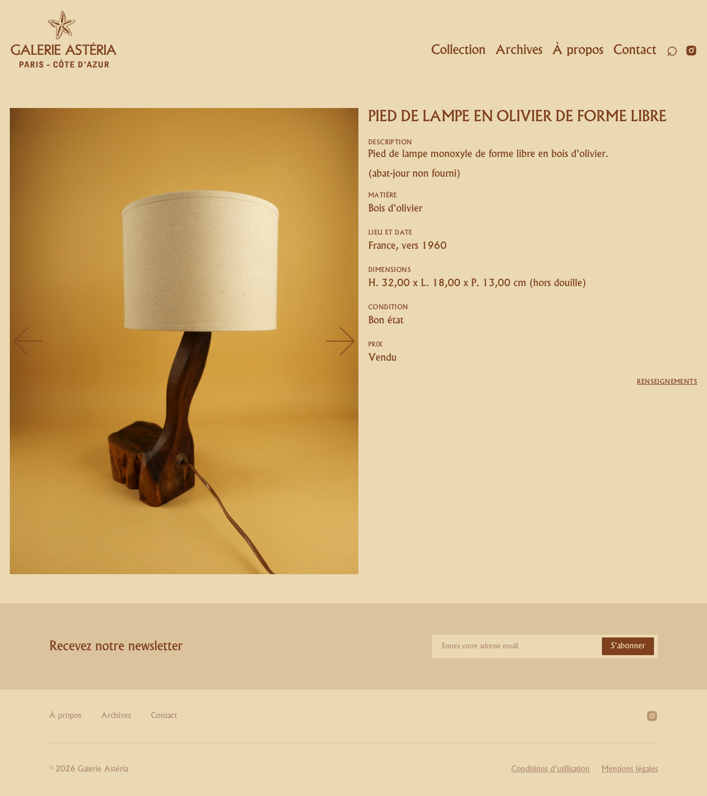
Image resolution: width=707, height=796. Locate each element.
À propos (577, 50)
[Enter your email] (545, 646)
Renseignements (667, 382)
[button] (456, 50)
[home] (64, 39)
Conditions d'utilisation (550, 769)
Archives (519, 50)
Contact (634, 50)
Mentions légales (629, 769)
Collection (458, 50)
